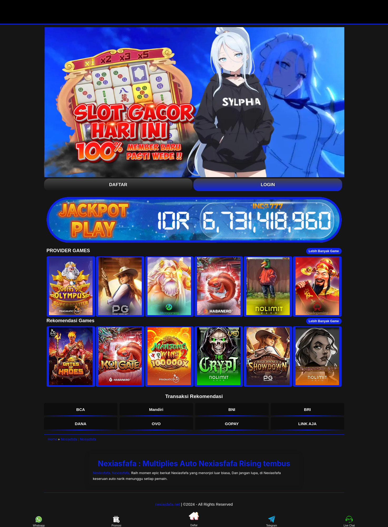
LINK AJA (307, 423)
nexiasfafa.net (167, 504)
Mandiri (156, 409)
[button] (71, 286)
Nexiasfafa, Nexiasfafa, (112, 473)
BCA (80, 409)
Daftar (118, 184)
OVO (156, 423)
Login (268, 184)
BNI (231, 409)
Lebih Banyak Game (324, 251)
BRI (307, 409)
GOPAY (232, 423)
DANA (80, 423)
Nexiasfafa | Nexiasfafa (78, 439)
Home (52, 439)
